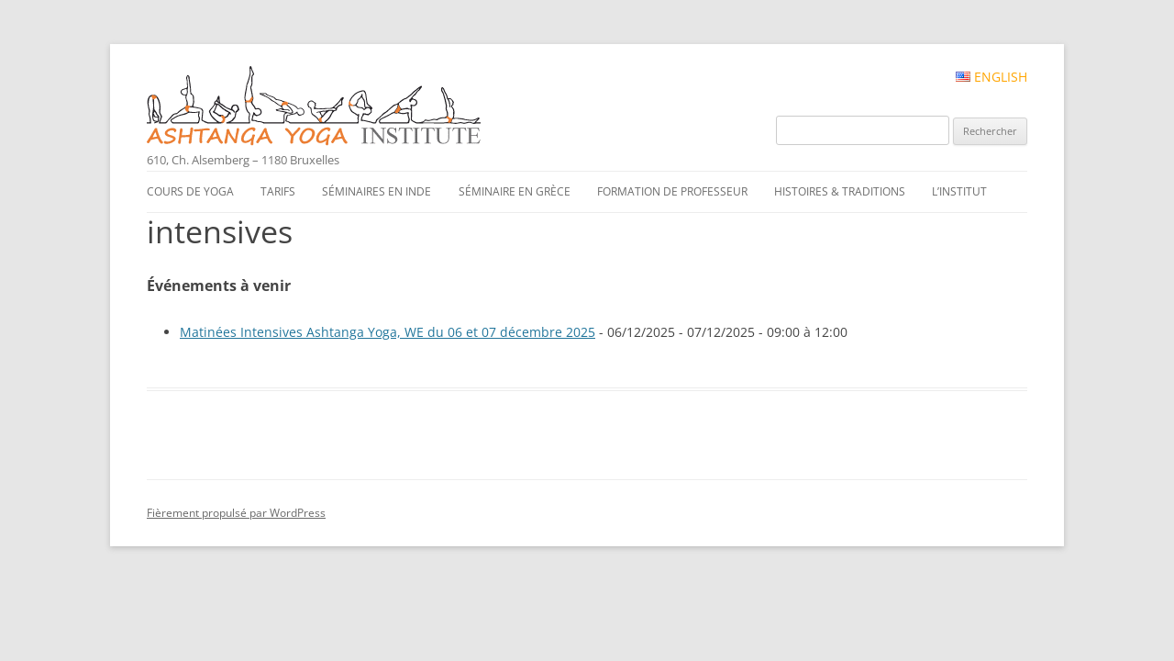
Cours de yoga (190, 191)
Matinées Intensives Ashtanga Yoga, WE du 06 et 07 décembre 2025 (387, 332)
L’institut (959, 191)
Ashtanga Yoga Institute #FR (345, 107)
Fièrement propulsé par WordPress (236, 513)
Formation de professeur (672, 191)
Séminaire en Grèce (514, 191)
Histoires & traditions (839, 191)
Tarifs (277, 191)
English (991, 77)
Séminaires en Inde (376, 191)
